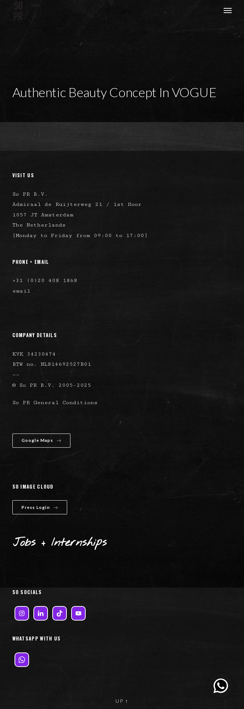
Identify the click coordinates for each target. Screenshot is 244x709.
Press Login (39, 507)
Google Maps (41, 440)
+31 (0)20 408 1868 (44, 280)
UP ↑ (122, 701)
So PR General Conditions (55, 402)
